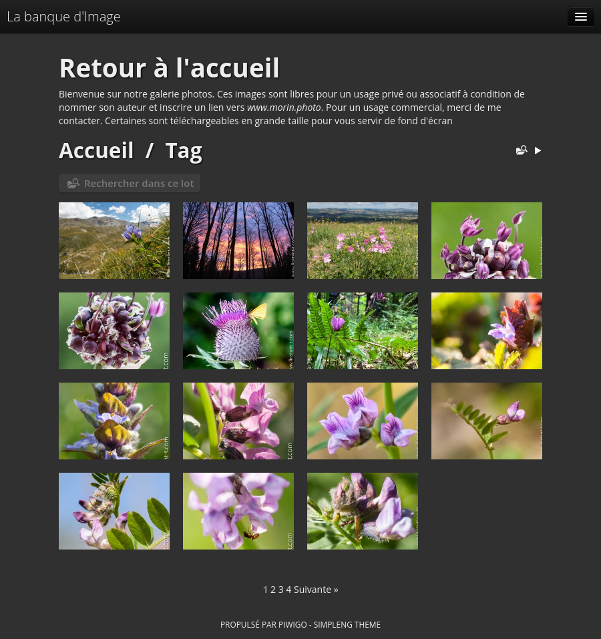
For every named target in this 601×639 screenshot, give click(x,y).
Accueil (96, 150)
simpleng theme (347, 624)
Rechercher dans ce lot (139, 183)
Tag (183, 150)
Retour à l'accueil (169, 67)
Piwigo (292, 624)
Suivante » (316, 589)
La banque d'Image (64, 16)
